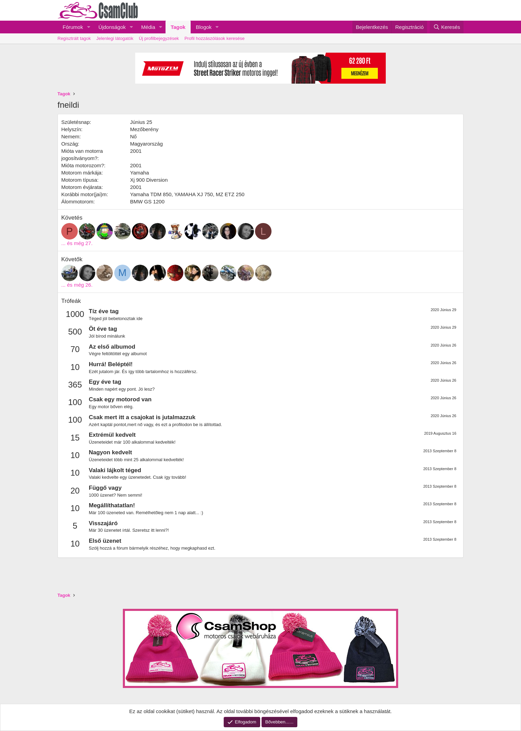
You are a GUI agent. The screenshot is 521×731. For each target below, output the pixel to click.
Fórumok (73, 27)
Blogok (204, 27)
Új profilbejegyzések (159, 38)
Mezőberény (144, 129)
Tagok (178, 27)
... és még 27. (77, 243)
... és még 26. (77, 285)
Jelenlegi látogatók (115, 38)
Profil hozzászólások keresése (214, 38)
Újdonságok (112, 27)
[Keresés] (447, 27)
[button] (88, 27)
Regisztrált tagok (74, 38)
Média (148, 27)
